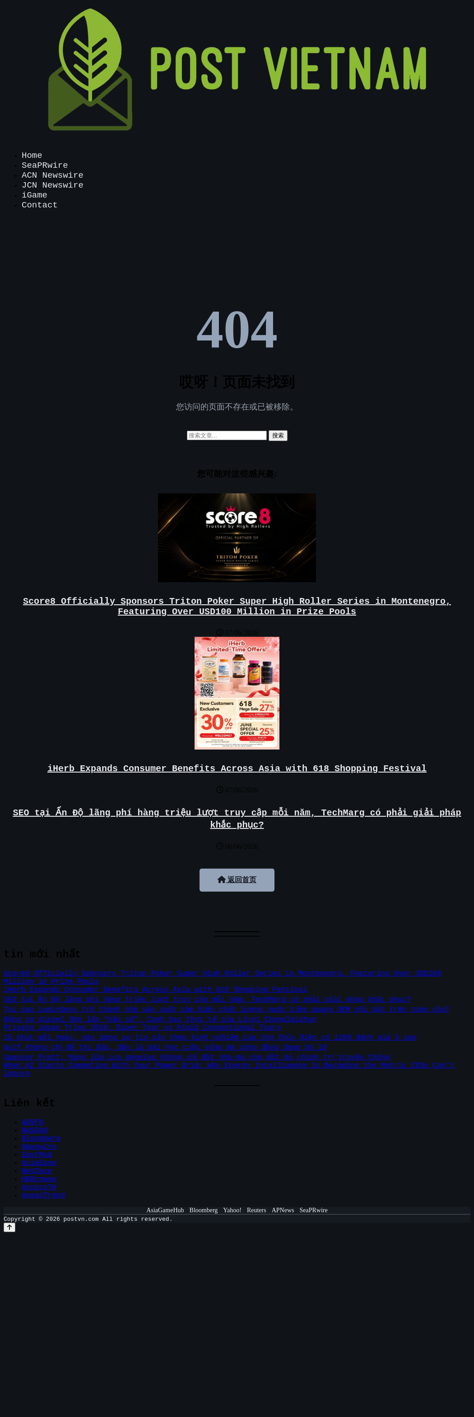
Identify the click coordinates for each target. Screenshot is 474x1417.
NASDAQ (35, 1131)
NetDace (37, 1171)
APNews (283, 1210)
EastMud (37, 1155)
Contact (40, 205)
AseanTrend (43, 1196)
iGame (34, 195)
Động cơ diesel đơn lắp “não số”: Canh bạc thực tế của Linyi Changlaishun (160, 1020)
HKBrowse (39, 1179)
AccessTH (39, 1187)
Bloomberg (41, 1139)
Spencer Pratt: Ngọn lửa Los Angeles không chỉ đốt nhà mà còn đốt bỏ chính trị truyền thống (199, 1058)
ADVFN (32, 1122)
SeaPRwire (45, 165)
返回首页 (237, 879)
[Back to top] (9, 1227)
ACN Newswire (53, 175)
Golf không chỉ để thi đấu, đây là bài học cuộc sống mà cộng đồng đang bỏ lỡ (166, 1048)
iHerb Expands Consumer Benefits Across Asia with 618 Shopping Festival (237, 769)
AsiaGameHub (165, 1210)
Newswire (39, 1147)
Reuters (256, 1210)
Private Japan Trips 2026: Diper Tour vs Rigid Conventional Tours (142, 1028)
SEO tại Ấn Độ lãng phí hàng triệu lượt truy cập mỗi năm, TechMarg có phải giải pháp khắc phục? (207, 1000)
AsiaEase (39, 1163)
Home (32, 156)
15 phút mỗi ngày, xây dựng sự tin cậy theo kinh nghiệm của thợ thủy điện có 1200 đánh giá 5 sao (209, 1038)
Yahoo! (232, 1210)
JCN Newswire (53, 185)
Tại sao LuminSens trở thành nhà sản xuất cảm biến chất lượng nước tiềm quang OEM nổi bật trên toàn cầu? (227, 1010)
